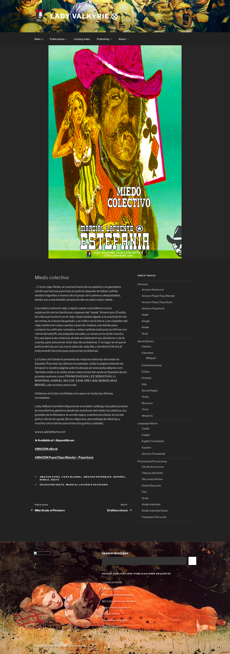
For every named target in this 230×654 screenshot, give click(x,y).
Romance (147, 403)
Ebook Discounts (151, 485)
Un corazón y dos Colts (115, 619)
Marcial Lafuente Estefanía (87, 484)
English (146, 434)
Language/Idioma (148, 423)
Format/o (143, 284)
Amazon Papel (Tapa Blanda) (61, 477)
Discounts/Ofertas (152, 479)
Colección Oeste (52, 484)
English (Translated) (153, 441)
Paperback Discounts (154, 516)
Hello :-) (38, 39)
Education (147, 352)
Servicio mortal (110, 613)
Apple (145, 314)
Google (146, 320)
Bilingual (151, 357)
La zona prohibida (112, 582)
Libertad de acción (112, 626)
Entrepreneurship (151, 365)
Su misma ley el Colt (113, 588)
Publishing (105, 39)
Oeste (55, 479)
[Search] (192, 561)
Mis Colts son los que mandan (119, 601)
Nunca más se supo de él (116, 607)
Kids (144, 384)
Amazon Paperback (98, 477)
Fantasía (146, 377)
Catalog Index (82, 39)
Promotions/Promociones (152, 461)
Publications (59, 39)
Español (119, 477)
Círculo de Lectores (153, 466)
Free (144, 491)
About (124, 39)
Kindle (44, 479)
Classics (146, 346)
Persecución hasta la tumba (118, 594)
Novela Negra (150, 390)
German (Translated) (153, 453)
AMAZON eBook (46, 449)
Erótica (146, 371)
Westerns (147, 415)
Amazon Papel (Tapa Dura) (157, 302)
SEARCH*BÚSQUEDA (115, 553)
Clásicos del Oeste (152, 472)
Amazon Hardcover (153, 289)
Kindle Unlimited (151, 504)
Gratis (145, 498)
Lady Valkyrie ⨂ (84, 16)
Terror (145, 409)
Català (145, 428)
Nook (145, 333)
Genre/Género (146, 341)
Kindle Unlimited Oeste (155, 510)
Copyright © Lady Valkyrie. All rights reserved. (59, 645)
